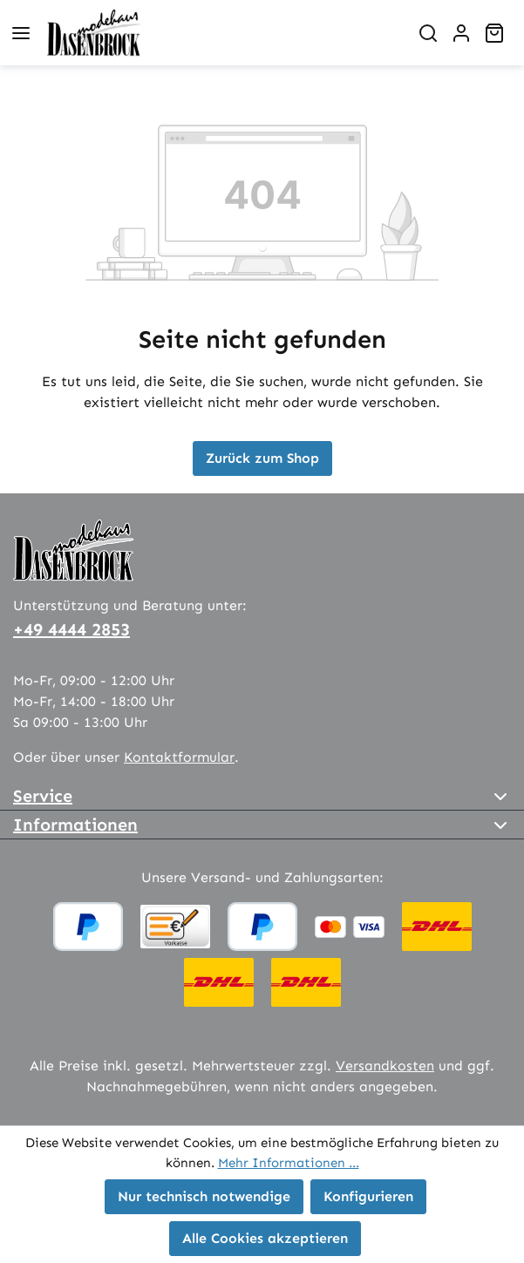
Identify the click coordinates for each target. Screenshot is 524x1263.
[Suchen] (428, 33)
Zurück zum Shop (262, 458)
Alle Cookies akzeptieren (265, 1238)
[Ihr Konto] (461, 33)
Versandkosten (385, 1065)
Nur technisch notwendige (204, 1196)
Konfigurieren (368, 1196)
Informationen (75, 824)
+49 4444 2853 (71, 629)
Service (42, 795)
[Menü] (20, 33)
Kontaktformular (179, 757)
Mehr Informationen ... (288, 1163)
